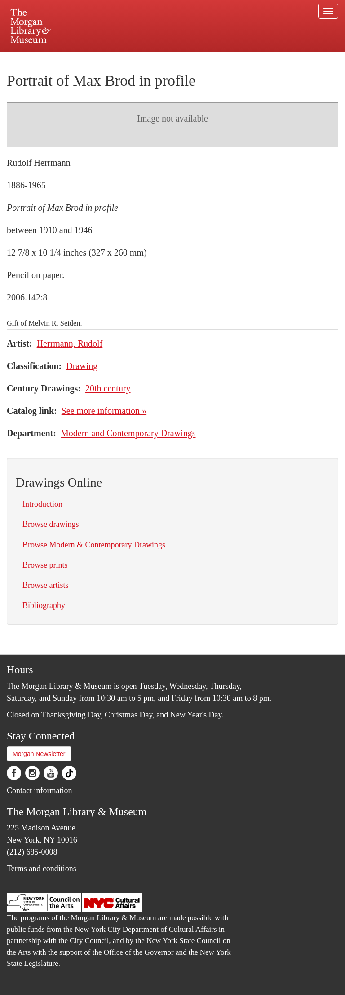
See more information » (104, 411)
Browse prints (45, 565)
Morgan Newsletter (39, 753)
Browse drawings (50, 524)
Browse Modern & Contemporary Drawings (93, 544)
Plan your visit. (65, 60)
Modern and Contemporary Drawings (128, 433)
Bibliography (43, 605)
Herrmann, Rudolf (70, 343)
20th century (108, 388)
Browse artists (45, 585)
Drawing (81, 366)
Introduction (42, 504)
